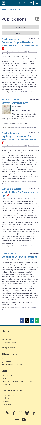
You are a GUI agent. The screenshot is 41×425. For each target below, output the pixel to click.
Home (4, 9)
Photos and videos (9, 342)
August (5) (20, 33)
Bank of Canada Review (28, 127)
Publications (15, 9)
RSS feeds (5, 401)
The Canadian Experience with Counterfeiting (20, 255)
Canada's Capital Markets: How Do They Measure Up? (20, 192)
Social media (6, 404)
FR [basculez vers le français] (31, 3)
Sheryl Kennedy (33, 198)
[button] (22, 320)
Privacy (4, 378)
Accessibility (6, 339)
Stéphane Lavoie (7, 148)
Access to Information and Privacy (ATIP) (17, 381)
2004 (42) (20, 27)
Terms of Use (7, 375)
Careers (5, 336)
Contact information (9, 395)
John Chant (32, 260)
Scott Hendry (32, 52)
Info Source (6, 384)
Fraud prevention (8, 348)
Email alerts (6, 398)
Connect (6, 362)
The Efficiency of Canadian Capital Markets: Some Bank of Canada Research (20, 42)
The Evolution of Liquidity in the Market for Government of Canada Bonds (19, 136)
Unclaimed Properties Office (12, 364)
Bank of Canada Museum (11, 359)
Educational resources (10, 345)
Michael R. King (6, 54)
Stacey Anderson (33, 146)
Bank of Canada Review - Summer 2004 (14, 52)
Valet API (5, 407)
